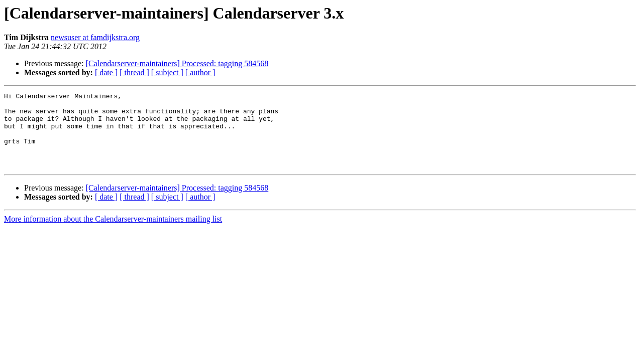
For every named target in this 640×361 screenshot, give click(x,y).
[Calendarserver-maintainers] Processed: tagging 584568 (177, 63)
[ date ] (106, 72)
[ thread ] (134, 72)
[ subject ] (167, 72)
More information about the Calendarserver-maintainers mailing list (113, 234)
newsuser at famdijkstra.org (95, 37)
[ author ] (200, 72)
